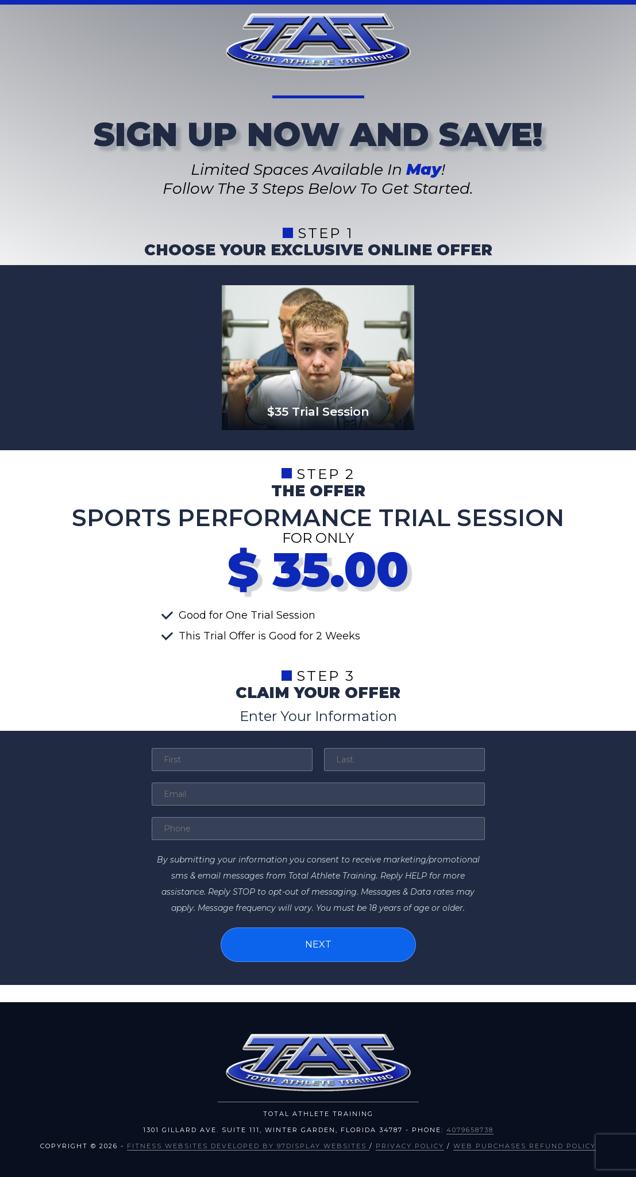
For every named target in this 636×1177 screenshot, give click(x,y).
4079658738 (470, 1130)
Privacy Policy (410, 1146)
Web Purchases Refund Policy (524, 1146)
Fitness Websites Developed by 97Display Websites (248, 1146)
